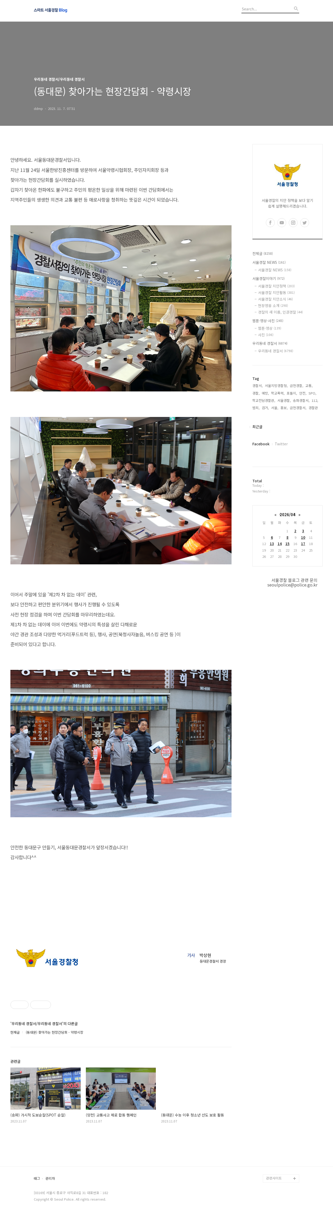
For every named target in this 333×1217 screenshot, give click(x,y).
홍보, (284, 407)
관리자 (50, 1179)
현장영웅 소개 (273, 305)
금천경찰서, (298, 407)
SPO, (312, 393)
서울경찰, (284, 400)
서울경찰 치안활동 (276, 292)
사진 (265, 334)
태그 (37, 1179)
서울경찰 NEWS (269, 262)
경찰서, (257, 385)
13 (272, 543)
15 (287, 543)
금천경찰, (296, 385)
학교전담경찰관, (263, 400)
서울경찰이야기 (268, 278)
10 (303, 537)
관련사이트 (274, 1178)
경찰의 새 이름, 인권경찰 (280, 312)
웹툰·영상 (269, 328)
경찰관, (314, 407)
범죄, (256, 407)
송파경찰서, (301, 400)
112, (315, 400)
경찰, (256, 393)
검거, (265, 407)
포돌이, (292, 393)
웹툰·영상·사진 (267, 320)
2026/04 (287, 514)
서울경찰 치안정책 (276, 286)
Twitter (281, 443)
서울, (274, 407)
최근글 (257, 426)
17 (303, 543)
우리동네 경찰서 (269, 343)
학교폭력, (278, 393)
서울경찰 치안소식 (275, 299)
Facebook (261, 443)
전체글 (262, 253)
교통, (309, 385)
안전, (302, 393)
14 (280, 543)
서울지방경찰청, (276, 385)
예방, (265, 393)
